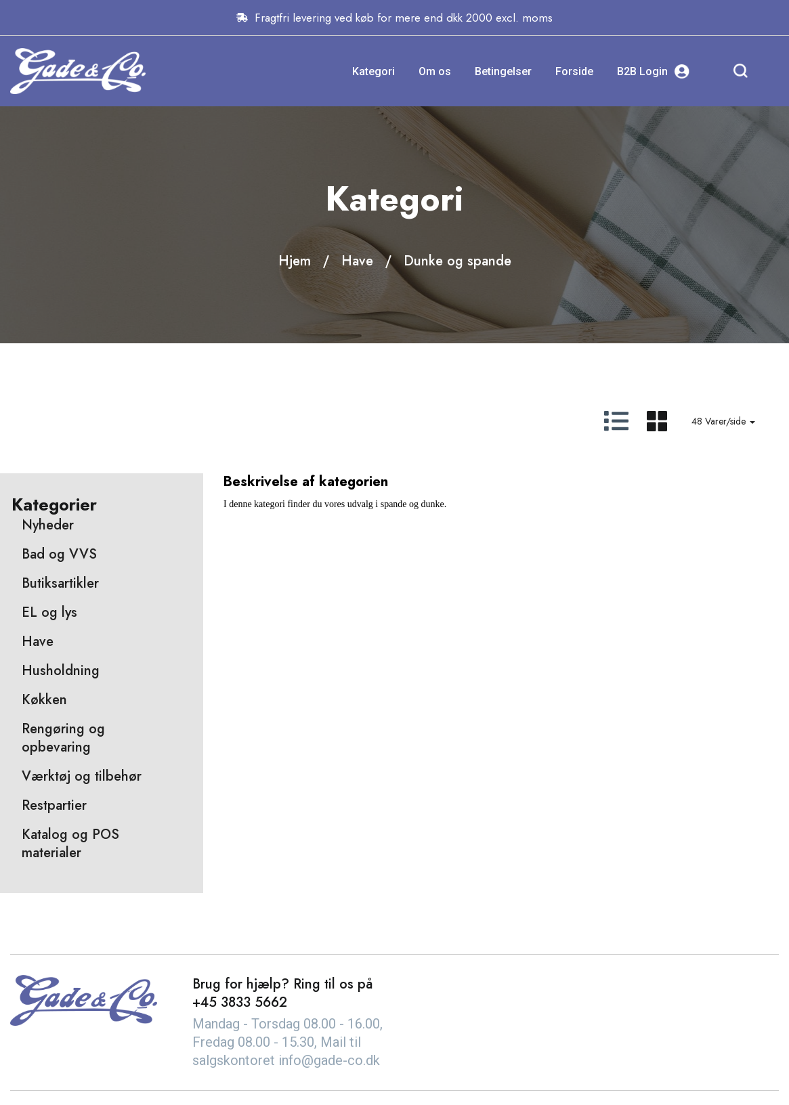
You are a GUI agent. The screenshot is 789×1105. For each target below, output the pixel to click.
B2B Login (653, 71)
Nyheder (48, 525)
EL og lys (49, 612)
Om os (435, 71)
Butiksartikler (60, 583)
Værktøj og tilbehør (82, 776)
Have (357, 261)
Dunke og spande (457, 261)
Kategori (373, 71)
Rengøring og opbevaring (63, 738)
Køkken (44, 700)
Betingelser (503, 71)
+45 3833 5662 (239, 1002)
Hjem (294, 261)
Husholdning (61, 671)
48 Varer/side (723, 421)
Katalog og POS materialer (70, 843)
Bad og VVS (59, 554)
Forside (574, 71)
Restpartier (54, 805)
